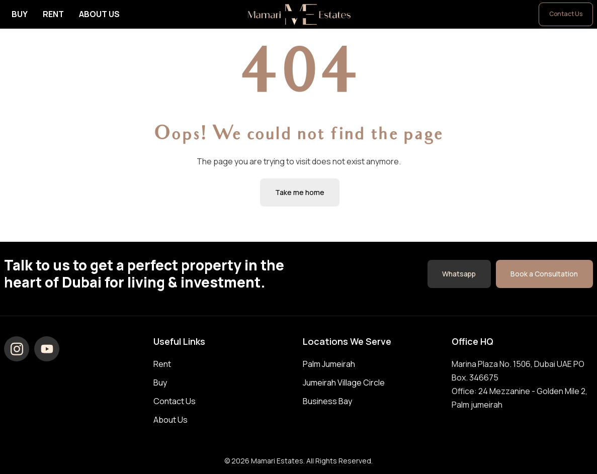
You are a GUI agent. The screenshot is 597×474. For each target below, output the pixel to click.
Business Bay (327, 401)
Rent (53, 14)
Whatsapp (458, 273)
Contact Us (565, 14)
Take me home (299, 192)
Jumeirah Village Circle (344, 382)
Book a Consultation (544, 273)
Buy (20, 14)
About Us (99, 14)
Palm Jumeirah (329, 363)
